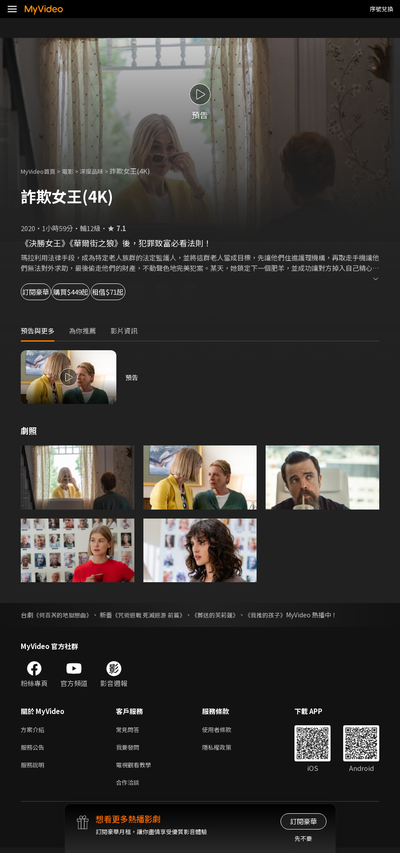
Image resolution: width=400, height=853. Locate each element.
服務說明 (34, 768)
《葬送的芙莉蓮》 (227, 614)
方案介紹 (34, 730)
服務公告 (34, 749)
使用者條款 (224, 730)
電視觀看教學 (136, 768)
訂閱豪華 (45, 292)
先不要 (303, 838)
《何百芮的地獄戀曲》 (65, 614)
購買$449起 (106, 292)
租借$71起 (169, 292)
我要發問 (129, 749)
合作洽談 (129, 787)
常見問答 (129, 730)
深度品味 (101, 171)
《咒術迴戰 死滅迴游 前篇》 (156, 614)
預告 (132, 377)
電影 (75, 171)
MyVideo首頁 (41, 171)
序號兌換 (381, 9)
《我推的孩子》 (280, 614)
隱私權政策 (224, 749)
